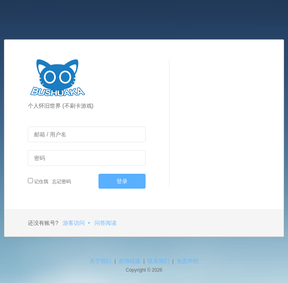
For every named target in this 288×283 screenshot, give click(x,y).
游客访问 (74, 223)
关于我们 (100, 261)
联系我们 (159, 261)
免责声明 (188, 261)
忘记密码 (60, 181)
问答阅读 (106, 223)
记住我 (38, 181)
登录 (122, 181)
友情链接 (129, 261)
